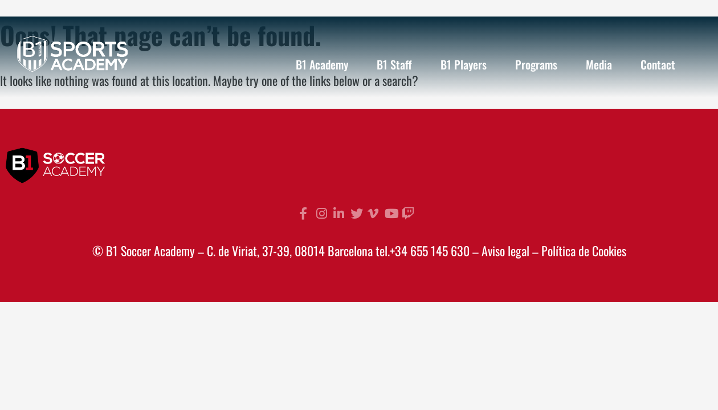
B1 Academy (322, 64)
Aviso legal (505, 250)
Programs (536, 64)
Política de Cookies (583, 250)
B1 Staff (394, 64)
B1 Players (463, 64)
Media (599, 64)
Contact (658, 64)
